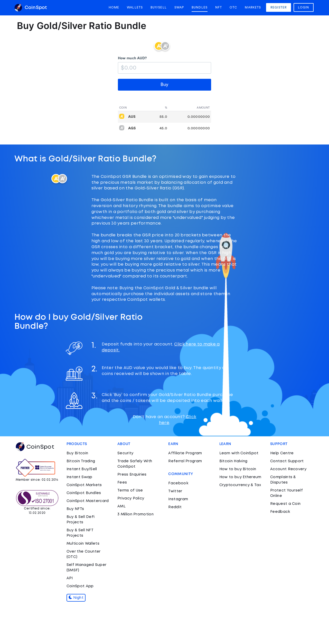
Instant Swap (79, 477)
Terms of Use (130, 490)
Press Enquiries (132, 474)
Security (125, 453)
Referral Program (185, 461)
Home (114, 7)
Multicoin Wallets (83, 543)
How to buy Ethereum (240, 477)
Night (76, 597)
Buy (164, 84)
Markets (253, 7)
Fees (122, 482)
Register (278, 7)
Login (303, 7)
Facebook (178, 483)
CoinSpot (30, 8)
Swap (179, 7)
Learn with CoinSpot (239, 453)
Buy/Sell (159, 7)
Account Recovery (288, 469)
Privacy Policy (130, 498)
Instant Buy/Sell (82, 469)
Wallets (135, 7)
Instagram (178, 499)
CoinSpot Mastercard (88, 501)
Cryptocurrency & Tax (240, 485)
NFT (218, 7)
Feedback (280, 511)
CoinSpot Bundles (84, 493)
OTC (233, 7)
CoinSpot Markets (84, 485)
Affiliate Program (185, 453)
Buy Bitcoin (77, 453)
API (70, 578)
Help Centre (282, 453)
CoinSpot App (80, 586)
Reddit (175, 507)
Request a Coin (285, 503)
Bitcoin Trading (81, 461)
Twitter (175, 491)
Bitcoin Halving (233, 461)
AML (121, 506)
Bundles (200, 7)
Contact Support (287, 461)
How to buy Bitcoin (237, 469)
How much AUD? (132, 58)
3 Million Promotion (135, 514)
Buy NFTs (75, 508)
